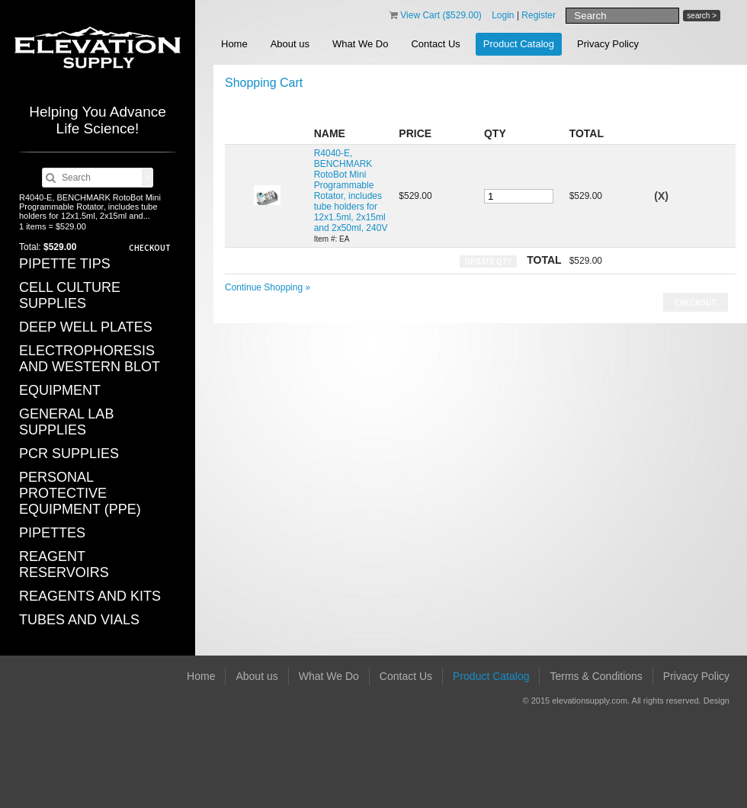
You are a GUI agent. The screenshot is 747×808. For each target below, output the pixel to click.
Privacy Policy (608, 44)
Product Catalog (518, 44)
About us (290, 44)
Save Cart (698, 107)
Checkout (150, 247)
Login (503, 15)
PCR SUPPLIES (69, 453)
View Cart (441, 15)
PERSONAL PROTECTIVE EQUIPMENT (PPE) (80, 493)
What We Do (360, 44)
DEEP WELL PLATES (85, 327)
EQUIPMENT (60, 390)
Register (538, 15)
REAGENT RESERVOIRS (64, 564)
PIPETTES (52, 532)
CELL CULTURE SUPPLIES (69, 295)
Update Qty (488, 261)
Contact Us (435, 44)
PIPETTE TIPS (65, 263)
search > (702, 15)
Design (716, 700)
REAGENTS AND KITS (90, 596)
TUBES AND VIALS (79, 619)
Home (234, 44)
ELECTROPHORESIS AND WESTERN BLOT (89, 358)
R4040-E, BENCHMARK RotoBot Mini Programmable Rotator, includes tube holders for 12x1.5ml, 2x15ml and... (90, 206)
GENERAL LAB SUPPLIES (66, 422)
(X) (661, 196)
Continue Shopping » (267, 287)
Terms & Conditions (596, 676)
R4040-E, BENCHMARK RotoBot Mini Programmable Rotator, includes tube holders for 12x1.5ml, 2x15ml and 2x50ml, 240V (351, 190)
